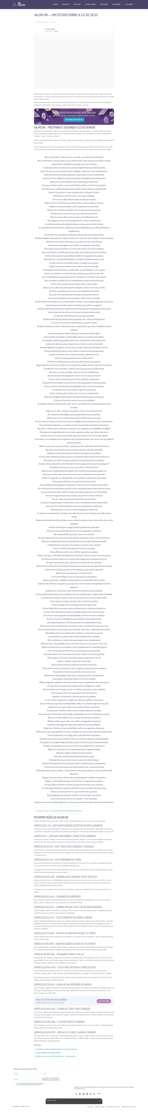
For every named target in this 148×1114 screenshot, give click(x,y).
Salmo (102, 94)
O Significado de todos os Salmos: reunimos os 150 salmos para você (56, 1049)
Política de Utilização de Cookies (129, 1106)
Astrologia (65, 4)
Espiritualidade (90, 4)
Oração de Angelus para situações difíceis (48, 1053)
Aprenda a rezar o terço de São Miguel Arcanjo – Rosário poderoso (56, 1056)
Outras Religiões (42, 22)
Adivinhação (116, 4)
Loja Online (129, 4)
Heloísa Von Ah (50, 29)
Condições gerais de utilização (113, 1106)
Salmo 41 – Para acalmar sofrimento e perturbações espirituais (63, 811)
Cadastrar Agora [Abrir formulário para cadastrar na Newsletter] (104, 1001)
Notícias (55, 4)
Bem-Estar (77, 4)
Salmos (53, 22)
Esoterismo (104, 4)
